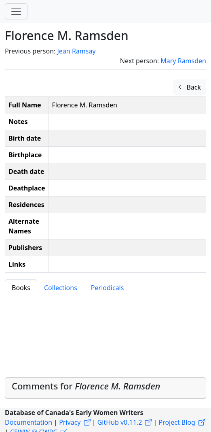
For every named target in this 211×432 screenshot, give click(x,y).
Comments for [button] (86, 386)
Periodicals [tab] (107, 287)
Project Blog (176, 422)
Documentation (28, 422)
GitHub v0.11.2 (119, 422)
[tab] (105, 388)
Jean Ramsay (76, 51)
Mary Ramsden (183, 60)
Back (189, 87)
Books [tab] (21, 287)
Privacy (69, 422)
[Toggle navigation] (16, 11)
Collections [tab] (60, 287)
